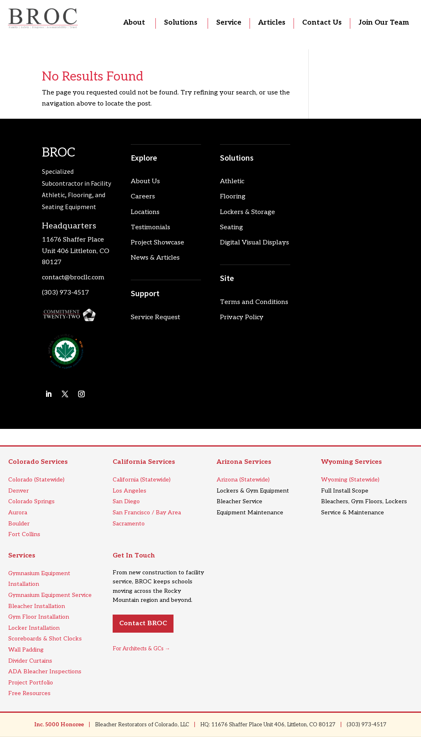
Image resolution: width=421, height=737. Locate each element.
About (134, 22)
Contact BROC (143, 623)
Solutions (180, 22)
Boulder (19, 523)
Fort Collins (24, 534)
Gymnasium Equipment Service (50, 595)
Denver (18, 490)
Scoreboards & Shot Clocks (45, 638)
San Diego (126, 501)
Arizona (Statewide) (243, 479)
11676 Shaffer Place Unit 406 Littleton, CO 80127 (75, 251)
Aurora (17, 512)
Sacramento (129, 523)
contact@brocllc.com (73, 277)
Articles (271, 22)
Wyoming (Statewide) (350, 479)
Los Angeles (129, 490)
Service (228, 22)
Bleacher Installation (36, 606)
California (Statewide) (142, 479)
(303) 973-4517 (65, 293)
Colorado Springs (31, 501)
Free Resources (29, 693)
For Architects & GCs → (141, 648)
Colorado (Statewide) (36, 479)
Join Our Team (384, 22)
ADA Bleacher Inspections (44, 671)
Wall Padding (26, 649)
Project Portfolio (30, 682)
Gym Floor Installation (38, 616)
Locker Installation (34, 627)
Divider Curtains (30, 660)
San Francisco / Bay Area (147, 512)
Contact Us (322, 22)
